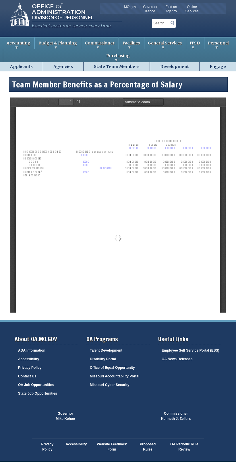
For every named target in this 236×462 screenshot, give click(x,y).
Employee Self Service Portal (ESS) (190, 350)
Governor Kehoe (150, 9)
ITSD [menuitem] (193, 44)
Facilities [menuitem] (129, 44)
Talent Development (106, 350)
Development (174, 66)
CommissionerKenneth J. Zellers (176, 416)
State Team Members (117, 66)
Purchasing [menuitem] (66, 57)
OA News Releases (177, 359)
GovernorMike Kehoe (65, 416)
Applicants (21, 66)
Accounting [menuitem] (16, 44)
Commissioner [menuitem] (98, 44)
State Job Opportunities (37, 393)
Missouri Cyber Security (109, 385)
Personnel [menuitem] (216, 44)
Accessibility (28, 359)
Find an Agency (171, 9)
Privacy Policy (29, 368)
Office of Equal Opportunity (112, 368)
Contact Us (27, 376)
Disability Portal (103, 359)
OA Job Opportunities (36, 385)
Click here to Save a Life (139, 419)
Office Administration (59, 8)
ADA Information (31, 350)
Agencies (63, 66)
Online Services (192, 9)
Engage (218, 66)
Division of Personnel (63, 17)
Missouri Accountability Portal (114, 376)
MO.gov (130, 7)
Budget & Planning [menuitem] (56, 44)
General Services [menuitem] (163, 44)
